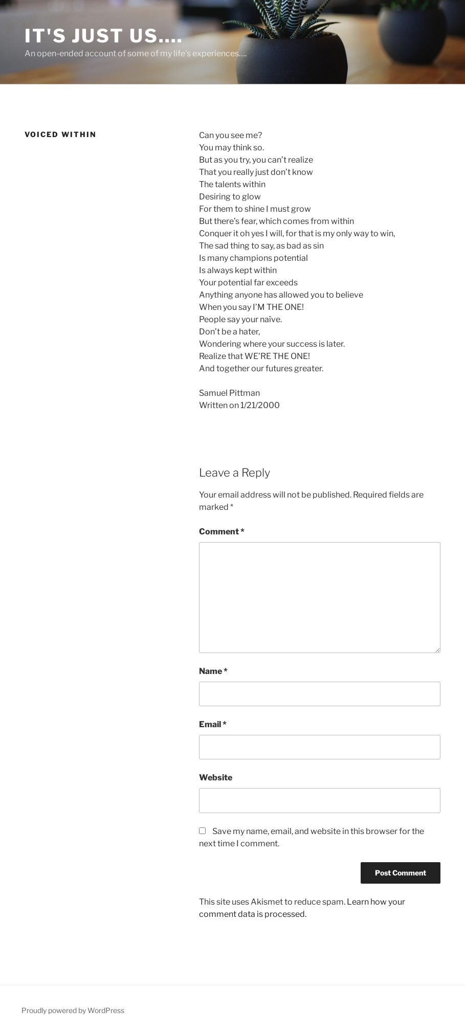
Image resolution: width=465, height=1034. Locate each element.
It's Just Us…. (104, 36)
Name (213, 671)
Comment (222, 531)
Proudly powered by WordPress (72, 1010)
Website (215, 777)
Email (213, 724)
